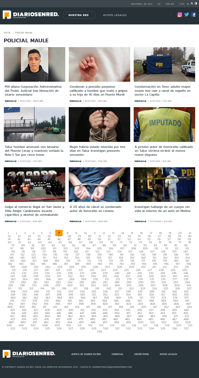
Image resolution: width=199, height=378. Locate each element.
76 (170, 242)
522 (13, 328)
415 (88, 307)
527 (71, 328)
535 (163, 328)
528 (82, 328)
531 (117, 328)
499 (128, 322)
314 (42, 288)
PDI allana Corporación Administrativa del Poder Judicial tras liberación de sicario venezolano (33, 90)
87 (94, 245)
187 (66, 264)
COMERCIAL (117, 354)
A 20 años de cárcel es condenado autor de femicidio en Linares (95, 208)
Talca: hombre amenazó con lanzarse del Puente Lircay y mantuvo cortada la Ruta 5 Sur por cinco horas (34, 150)
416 (99, 307)
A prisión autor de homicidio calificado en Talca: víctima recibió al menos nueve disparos (164, 150)
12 (104, 233)
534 (151, 328)
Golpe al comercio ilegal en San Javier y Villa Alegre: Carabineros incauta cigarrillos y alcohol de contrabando (34, 210)
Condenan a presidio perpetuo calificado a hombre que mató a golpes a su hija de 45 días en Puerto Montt (99, 90)
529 (94, 328)
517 (145, 325)
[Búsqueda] (162, 15)
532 (128, 328)
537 (186, 328)
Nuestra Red (79, 15)
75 (160, 242)
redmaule (11, 100)
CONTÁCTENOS (141, 354)
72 (130, 242)
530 (105, 328)
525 (47, 328)
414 (77, 307)
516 (134, 325)
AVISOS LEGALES (115, 15)
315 (53, 288)
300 (70, 285)
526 (59, 328)
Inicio (7, 32)
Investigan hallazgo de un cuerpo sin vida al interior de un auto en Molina (162, 208)
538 (99, 331)
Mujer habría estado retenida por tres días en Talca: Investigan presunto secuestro (97, 150)
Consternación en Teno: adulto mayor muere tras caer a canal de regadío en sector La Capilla (163, 90)
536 (174, 328)
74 (150, 242)
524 (36, 328)
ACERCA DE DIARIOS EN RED (86, 354)
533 (140, 328)
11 (95, 233)
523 (24, 328)
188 (77, 264)
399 (93, 304)
